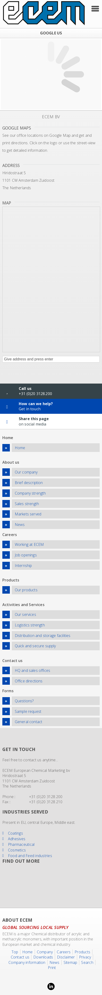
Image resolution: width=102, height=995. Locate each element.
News (20, 524)
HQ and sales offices (32, 670)
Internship (23, 565)
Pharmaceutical (21, 844)
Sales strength (27, 503)
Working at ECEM (29, 544)
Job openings (26, 555)
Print (52, 967)
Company (45, 951)
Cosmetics (17, 850)
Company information (26, 962)
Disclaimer (66, 957)
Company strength (30, 493)
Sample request (28, 711)
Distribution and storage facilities (43, 635)
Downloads (43, 957)
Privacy (85, 957)
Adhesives (16, 838)
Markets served (28, 514)
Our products (26, 589)
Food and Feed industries (30, 855)
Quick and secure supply (35, 645)
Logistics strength (30, 625)
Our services (25, 614)
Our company (26, 472)
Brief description (29, 482)
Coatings (15, 833)
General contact (28, 721)
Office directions (29, 681)
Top (14, 951)
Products (82, 951)
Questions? (24, 700)
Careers (64, 951)
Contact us (20, 957)
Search (87, 962)
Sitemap (70, 962)
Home (20, 447)
